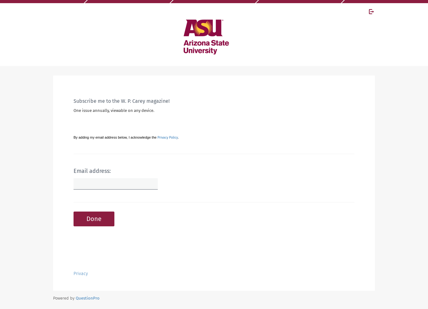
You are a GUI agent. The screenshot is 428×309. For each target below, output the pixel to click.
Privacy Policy (167, 137)
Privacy (81, 273)
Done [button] (94, 219)
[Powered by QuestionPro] (88, 298)
